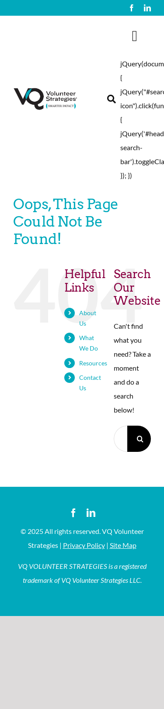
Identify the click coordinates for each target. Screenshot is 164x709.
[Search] (140, 439)
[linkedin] (147, 7)
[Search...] (120, 439)
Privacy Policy (84, 545)
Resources (93, 363)
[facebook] (131, 7)
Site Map (123, 545)
